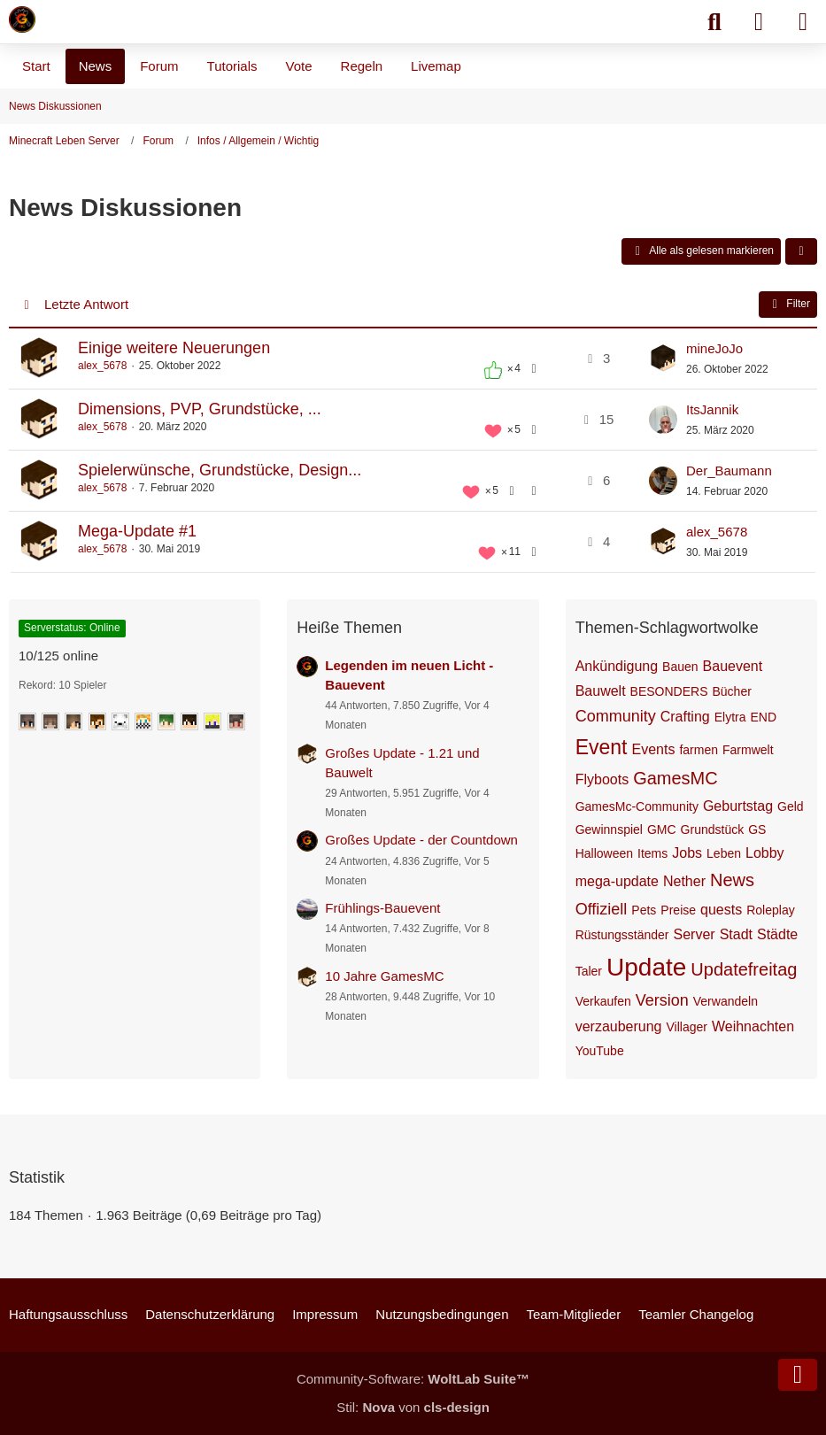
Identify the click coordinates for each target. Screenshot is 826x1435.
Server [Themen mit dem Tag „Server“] (694, 934)
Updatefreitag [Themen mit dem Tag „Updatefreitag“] (744, 969)
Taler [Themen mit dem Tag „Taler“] (588, 971)
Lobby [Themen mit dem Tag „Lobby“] (764, 852)
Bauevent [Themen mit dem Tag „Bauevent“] (733, 666)
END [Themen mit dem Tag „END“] (764, 717)
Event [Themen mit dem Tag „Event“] (601, 747)
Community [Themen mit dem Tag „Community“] (615, 716)
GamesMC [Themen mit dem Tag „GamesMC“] (675, 778)
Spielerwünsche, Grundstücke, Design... (219, 470)
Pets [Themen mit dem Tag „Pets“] (643, 910)
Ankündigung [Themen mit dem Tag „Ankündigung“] (616, 666)
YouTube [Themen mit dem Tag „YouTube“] (599, 1051)
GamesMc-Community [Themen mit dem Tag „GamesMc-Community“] (637, 806)
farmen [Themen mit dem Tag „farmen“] (698, 750)
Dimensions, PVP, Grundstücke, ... (199, 409)
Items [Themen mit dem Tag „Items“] (652, 853)
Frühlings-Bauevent (382, 907)
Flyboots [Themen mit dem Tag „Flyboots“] (602, 779)
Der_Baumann (729, 470)
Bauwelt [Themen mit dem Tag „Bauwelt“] (600, 690)
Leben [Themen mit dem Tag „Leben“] (723, 853)
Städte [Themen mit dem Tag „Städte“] (777, 934)
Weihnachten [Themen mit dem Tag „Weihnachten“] (753, 1026)
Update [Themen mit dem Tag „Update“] (646, 967)
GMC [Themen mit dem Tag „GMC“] (661, 829)
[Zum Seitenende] (797, 1375)
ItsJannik (712, 409)
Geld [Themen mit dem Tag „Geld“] (790, 806)
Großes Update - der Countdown (421, 839)
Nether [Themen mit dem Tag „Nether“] (684, 881)
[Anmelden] (758, 22)
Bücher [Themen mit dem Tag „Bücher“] (732, 691)
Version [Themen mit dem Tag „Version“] (662, 1000)
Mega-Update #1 (137, 531)
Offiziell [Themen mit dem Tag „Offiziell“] (601, 909)
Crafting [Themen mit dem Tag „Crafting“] (685, 716)
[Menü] (803, 22)
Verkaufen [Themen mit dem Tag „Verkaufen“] (603, 1001)
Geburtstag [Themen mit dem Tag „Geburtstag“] (738, 806)
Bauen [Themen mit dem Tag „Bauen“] (680, 667)
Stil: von (413, 1407)
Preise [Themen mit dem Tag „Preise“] (678, 910)
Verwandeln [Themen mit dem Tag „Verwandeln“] (725, 1001)
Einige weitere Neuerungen (174, 348)
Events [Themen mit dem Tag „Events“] (653, 749)
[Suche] (714, 22)
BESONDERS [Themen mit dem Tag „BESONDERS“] (669, 691)
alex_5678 (102, 365)
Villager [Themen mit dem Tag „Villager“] (687, 1027)
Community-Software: (413, 1378)
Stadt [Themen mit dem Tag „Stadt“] (736, 934)
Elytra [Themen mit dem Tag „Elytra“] (730, 717)
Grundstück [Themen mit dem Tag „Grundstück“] (713, 829)
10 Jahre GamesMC (384, 976)
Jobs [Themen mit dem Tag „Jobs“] (687, 852)
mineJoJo (714, 348)
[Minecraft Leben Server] (22, 19)
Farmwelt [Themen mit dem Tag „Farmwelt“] (748, 750)
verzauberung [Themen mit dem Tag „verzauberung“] (618, 1026)
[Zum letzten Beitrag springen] (663, 358)
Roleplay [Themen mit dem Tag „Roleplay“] (770, 910)
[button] (801, 251)
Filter (788, 304)
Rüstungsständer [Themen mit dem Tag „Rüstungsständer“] (622, 935)
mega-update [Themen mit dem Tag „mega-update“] (617, 881)
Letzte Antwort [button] (86, 304)
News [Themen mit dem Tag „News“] (732, 880)
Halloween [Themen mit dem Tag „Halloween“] (604, 853)
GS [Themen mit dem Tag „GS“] (757, 829)
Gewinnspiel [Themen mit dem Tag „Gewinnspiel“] (609, 829)
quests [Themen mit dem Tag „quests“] (721, 909)
